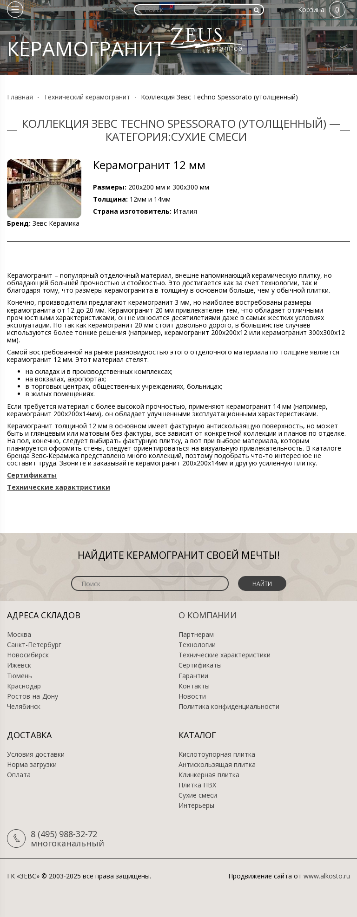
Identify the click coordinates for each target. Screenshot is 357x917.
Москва (19, 634)
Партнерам (196, 634)
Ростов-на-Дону (32, 696)
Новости (192, 696)
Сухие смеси (197, 795)
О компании (207, 615)
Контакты (194, 686)
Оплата (19, 775)
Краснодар (24, 686)
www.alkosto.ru (327, 875)
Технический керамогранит (87, 96)
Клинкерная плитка (208, 775)
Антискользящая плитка (217, 764)
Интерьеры (196, 805)
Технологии (197, 644)
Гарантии (193, 676)
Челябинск (23, 706)
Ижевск (19, 665)
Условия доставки (36, 754)
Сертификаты (200, 665)
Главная (20, 96)
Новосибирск (28, 655)
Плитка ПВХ (197, 785)
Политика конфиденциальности (228, 706)
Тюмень (19, 676)
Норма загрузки (32, 764)
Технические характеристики (224, 655)
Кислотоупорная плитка (216, 754)
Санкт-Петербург (34, 644)
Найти (262, 584)
